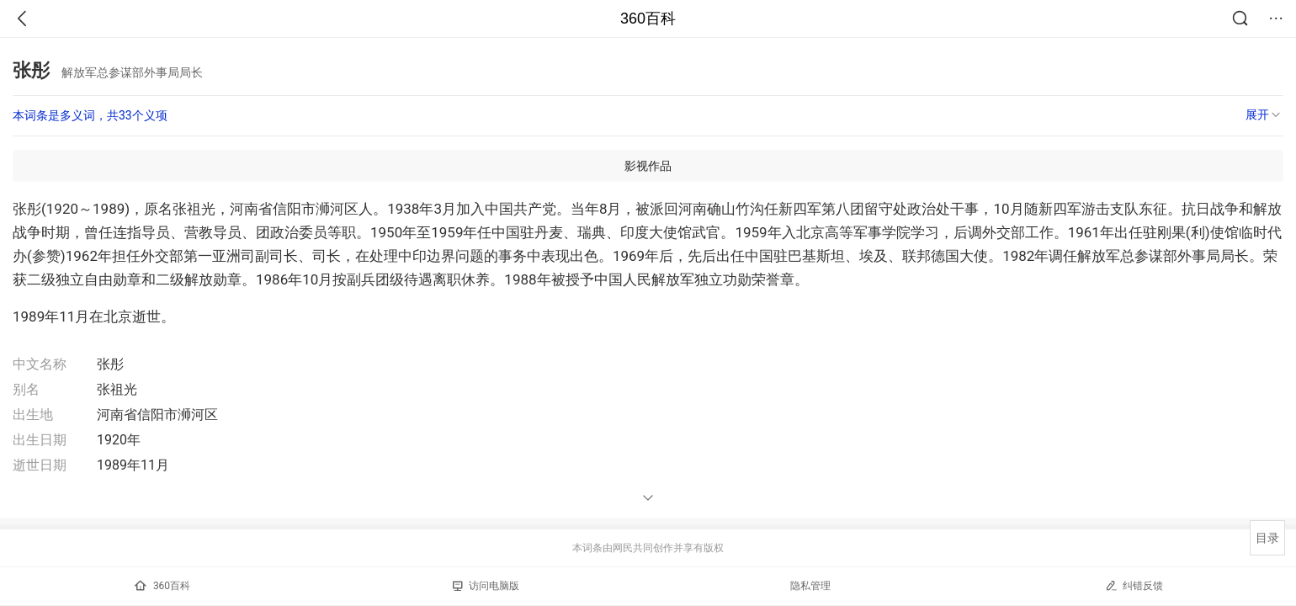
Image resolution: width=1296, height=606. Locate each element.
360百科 (648, 18)
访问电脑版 (486, 586)
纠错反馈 (1134, 585)
